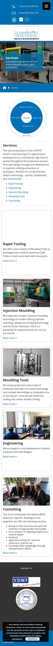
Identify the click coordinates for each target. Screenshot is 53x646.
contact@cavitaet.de (29, 12)
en (21, 19)
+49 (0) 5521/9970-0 (28, 6)
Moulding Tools (17, 196)
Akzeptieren (32, 639)
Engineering (37, 118)
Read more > (10, 260)
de (27, 19)
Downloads (8, 642)
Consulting (26, 135)
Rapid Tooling (16, 117)
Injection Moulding (26, 107)
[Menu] (46, 6)
